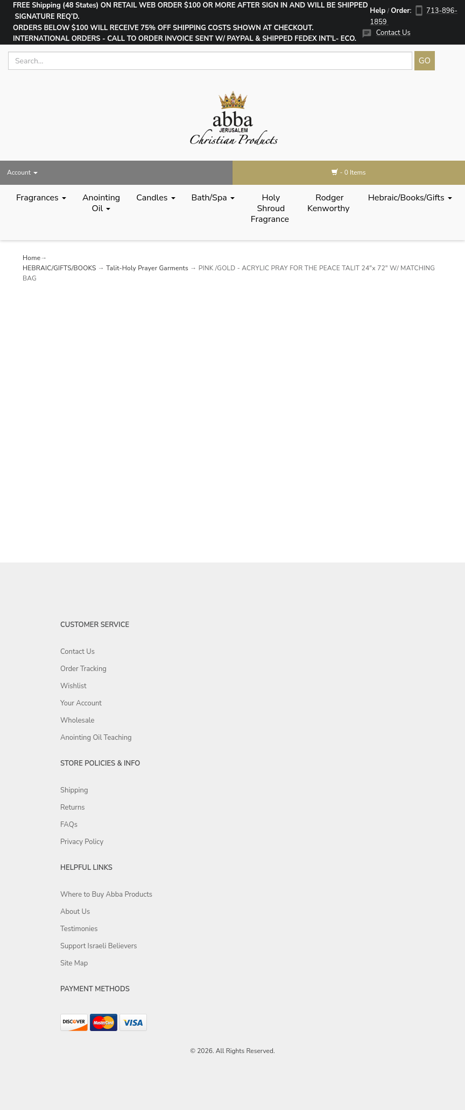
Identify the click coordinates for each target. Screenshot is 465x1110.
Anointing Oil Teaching (96, 738)
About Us (75, 912)
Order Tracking (83, 669)
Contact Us (393, 33)
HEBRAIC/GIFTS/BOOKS (59, 268)
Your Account (81, 703)
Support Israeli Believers (98, 946)
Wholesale (77, 720)
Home (31, 258)
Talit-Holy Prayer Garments (147, 268)
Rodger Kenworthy (329, 203)
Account (22, 172)
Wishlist (73, 686)
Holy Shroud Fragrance (271, 208)
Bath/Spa (213, 198)
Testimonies (78, 929)
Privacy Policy (81, 842)
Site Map (74, 963)
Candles (155, 198)
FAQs (69, 825)
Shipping (74, 790)
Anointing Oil (101, 203)
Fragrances (41, 198)
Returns (72, 807)
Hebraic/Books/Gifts (410, 198)
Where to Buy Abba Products (106, 894)
